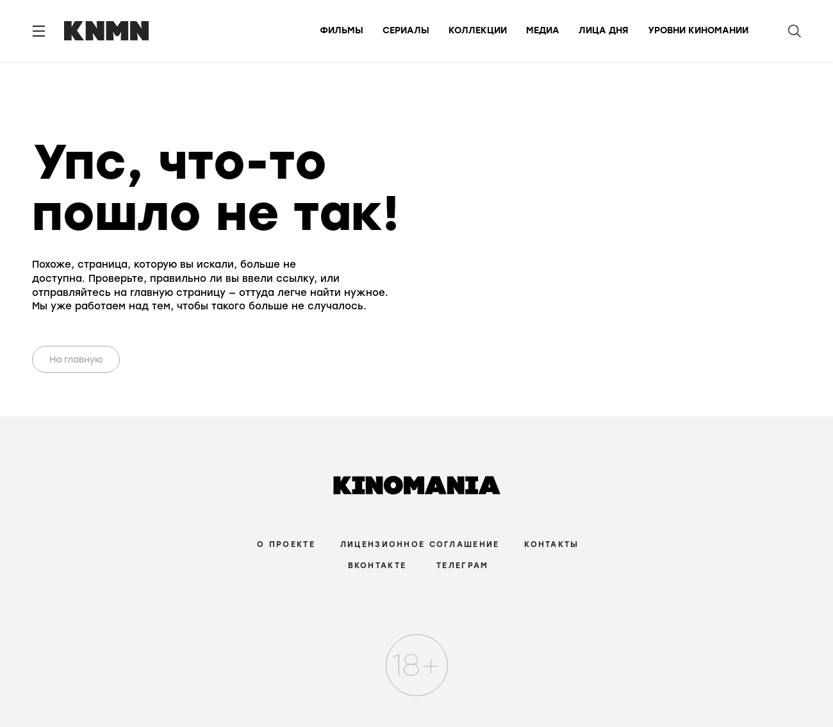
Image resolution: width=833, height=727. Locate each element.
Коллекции (478, 30)
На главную (76, 359)
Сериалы (406, 30)
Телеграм (462, 565)
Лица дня (604, 30)
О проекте (286, 544)
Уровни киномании (698, 30)
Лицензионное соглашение (419, 544)
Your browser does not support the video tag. (453, 226)
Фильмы (341, 30)
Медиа (542, 30)
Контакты (551, 544)
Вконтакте (377, 565)
